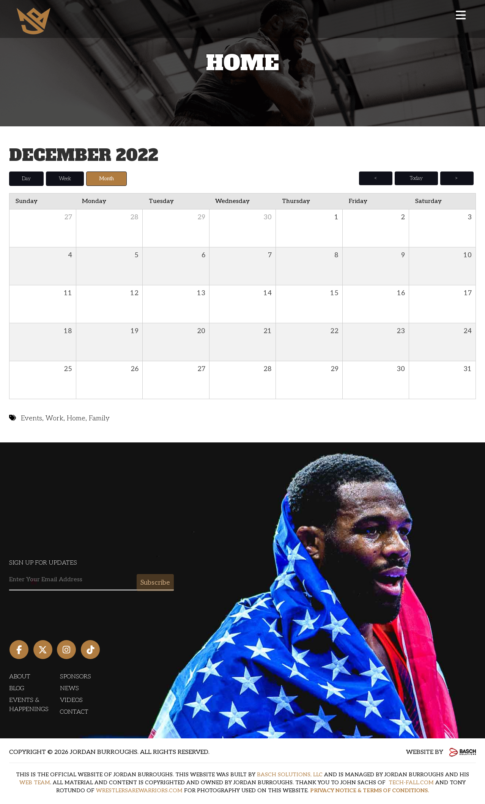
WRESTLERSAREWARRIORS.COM (139, 790)
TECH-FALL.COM (411, 782)
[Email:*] (91, 580)
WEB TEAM (34, 782)
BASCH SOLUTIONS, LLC (290, 774)
